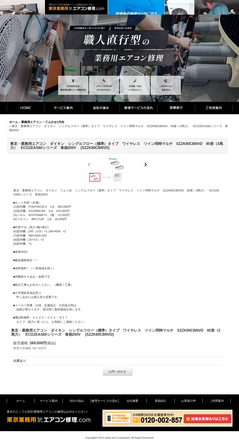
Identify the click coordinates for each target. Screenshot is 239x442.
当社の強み (101, 108)
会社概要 (132, 400)
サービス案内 (63, 108)
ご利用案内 (213, 108)
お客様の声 (188, 400)
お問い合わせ (117, 371)
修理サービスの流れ (138, 108)
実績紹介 (176, 108)
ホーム (25, 108)
